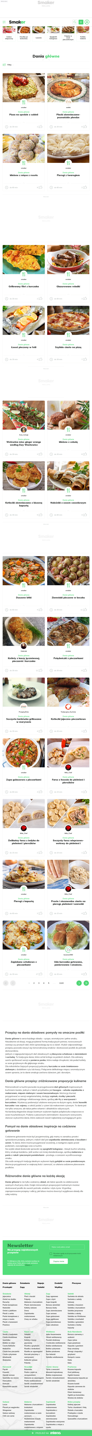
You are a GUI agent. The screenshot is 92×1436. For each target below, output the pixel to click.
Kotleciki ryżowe (30, 1360)
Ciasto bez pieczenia (11, 1351)
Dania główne (23, 112)
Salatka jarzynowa (75, 1311)
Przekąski (7, 1287)
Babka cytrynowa (53, 1349)
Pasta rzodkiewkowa (32, 1381)
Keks (70, 1363)
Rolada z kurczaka (75, 1410)
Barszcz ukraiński (53, 1305)
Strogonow (7, 1410)
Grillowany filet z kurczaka (24, 286)
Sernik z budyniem (10, 1334)
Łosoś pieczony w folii (23, 347)
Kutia (70, 1360)
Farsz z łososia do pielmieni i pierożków (68, 781)
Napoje (40, 1283)
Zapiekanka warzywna (55, 1422)
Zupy (22, 1287)
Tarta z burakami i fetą (77, 1407)
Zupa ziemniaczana (54, 1311)
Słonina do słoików (75, 1398)
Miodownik (7, 1357)
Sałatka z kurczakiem (76, 1308)
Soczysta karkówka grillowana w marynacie (23, 720)
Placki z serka (8, 1313)
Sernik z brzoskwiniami (33, 1384)
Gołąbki (27, 1334)
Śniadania (25, 1283)
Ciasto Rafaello (9, 1346)
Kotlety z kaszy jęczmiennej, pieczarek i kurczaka (24, 660)
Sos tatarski (51, 1354)
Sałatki (40, 1287)
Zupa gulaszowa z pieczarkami (23, 779)
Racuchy (6, 1302)
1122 (61, 983)
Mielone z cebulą (68, 442)
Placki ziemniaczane (32, 1305)
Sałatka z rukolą (74, 1313)
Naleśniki (6, 1308)
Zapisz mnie (58, 1261)
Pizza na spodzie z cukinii (23, 114)
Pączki (5, 1369)
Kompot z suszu (74, 1357)
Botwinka (28, 1369)
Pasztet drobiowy (53, 1340)
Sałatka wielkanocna (54, 1357)
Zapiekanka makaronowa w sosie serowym (32, 1413)
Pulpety (27, 1299)
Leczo (5, 1404)
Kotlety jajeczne (74, 1404)
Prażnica (6, 1325)
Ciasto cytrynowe (10, 1354)
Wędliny (58, 1287)
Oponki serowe (9, 1375)
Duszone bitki (24, 597)
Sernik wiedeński (31, 1386)
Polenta (27, 1363)
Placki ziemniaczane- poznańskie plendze (68, 116)
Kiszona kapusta (74, 1369)
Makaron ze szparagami (34, 1378)
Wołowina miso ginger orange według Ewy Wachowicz (23, 443)
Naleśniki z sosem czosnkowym (68, 502)
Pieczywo (76, 1283)
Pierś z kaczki (29, 1296)
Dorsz (26, 1311)
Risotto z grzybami (31, 1346)
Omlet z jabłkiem (10, 1311)
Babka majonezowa (54, 1375)
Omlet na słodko (9, 1299)
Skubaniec (7, 1360)
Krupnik (27, 1337)
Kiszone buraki (73, 1384)
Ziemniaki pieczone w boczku (68, 597)
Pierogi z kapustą (24, 901)
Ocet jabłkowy (73, 1372)
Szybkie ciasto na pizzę (68, 347)
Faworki (6, 1372)
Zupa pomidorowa (53, 1322)
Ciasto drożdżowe (10, 1337)
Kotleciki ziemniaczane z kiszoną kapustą (23, 504)
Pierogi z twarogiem (68, 175)
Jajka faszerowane (53, 1334)
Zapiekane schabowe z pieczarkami (24, 963)
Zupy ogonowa (52, 1296)
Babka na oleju (9, 1343)
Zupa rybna (72, 1340)
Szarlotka (6, 1340)
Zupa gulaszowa (52, 1316)
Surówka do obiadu (75, 1296)
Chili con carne (8, 1416)
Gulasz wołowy (9, 1413)
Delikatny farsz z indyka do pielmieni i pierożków (23, 842)
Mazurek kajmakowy (54, 1372)
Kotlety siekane (30, 1308)
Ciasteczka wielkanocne (55, 1343)
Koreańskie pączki (10, 1386)
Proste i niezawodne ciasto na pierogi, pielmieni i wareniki (68, 902)
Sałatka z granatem (76, 1322)
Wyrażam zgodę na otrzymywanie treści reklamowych (65, 1254)
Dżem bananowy (74, 1392)
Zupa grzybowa (74, 1343)
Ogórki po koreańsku (76, 1395)
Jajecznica (7, 1296)
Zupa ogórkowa (52, 1319)
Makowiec (7, 1349)
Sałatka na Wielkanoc (77, 1316)
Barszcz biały (51, 1308)
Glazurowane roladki (68, 286)
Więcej (27, 1265)
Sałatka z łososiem (75, 1305)
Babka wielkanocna (54, 1346)
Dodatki (58, 1283)
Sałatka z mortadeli (76, 1319)
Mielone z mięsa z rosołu (24, 175)
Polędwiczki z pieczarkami (68, 658)
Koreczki (6, 1384)
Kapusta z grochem (75, 1346)
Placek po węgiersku (11, 1407)
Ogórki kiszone (74, 1375)
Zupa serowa (51, 1313)
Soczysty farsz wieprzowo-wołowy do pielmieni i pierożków (68, 843)
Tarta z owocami (53, 1369)
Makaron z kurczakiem (33, 1302)
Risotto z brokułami (32, 1349)
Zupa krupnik (51, 1302)
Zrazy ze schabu (30, 1319)
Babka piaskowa (53, 1351)
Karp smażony (73, 1349)
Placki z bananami (10, 1322)
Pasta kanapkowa (10, 1305)
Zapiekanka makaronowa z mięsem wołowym (33, 1427)
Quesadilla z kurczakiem (77, 1419)
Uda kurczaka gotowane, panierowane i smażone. (68, 963)
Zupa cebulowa (52, 1325)
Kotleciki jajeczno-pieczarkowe (68, 719)
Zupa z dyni (50, 1299)
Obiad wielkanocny (54, 1337)
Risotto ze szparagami (33, 1351)
